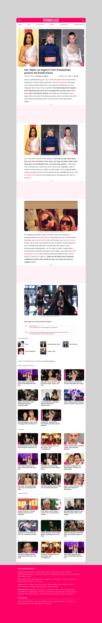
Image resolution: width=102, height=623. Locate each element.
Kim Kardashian (61, 82)
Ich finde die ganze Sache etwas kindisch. (41, 334)
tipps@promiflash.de (48, 361)
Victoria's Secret (69, 240)
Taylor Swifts (49, 80)
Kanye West (31, 175)
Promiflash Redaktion (41, 76)
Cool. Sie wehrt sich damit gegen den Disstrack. (43, 327)
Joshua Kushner (40, 240)
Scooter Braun (45, 237)
